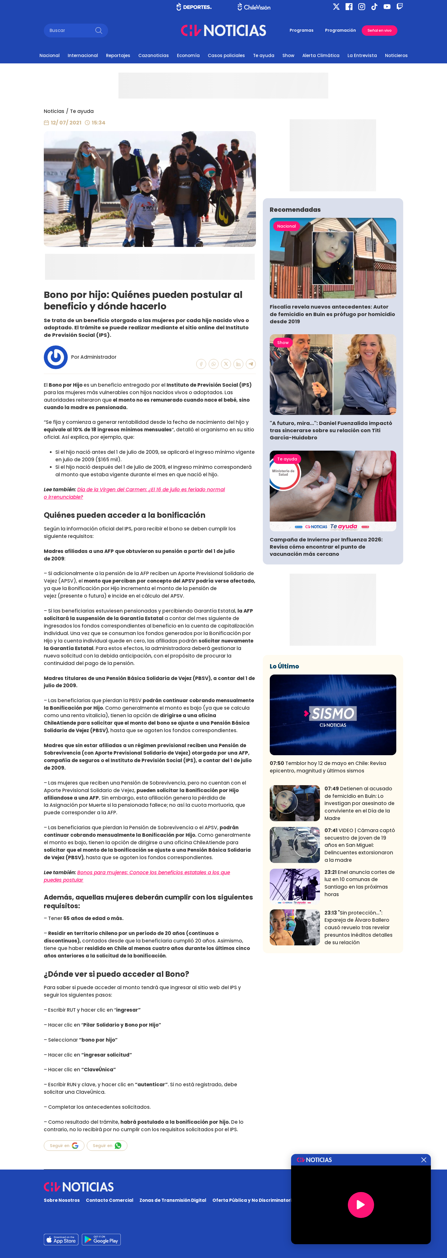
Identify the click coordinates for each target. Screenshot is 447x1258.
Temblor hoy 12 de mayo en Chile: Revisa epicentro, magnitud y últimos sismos (328, 852)
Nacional (49, 55)
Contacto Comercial (109, 1200)
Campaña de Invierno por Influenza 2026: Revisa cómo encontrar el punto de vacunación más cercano (326, 632)
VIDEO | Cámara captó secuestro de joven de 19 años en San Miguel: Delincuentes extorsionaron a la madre (360, 930)
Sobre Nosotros (62, 1200)
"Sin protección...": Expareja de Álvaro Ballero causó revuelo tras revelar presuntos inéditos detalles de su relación (359, 1012)
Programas (302, 30)
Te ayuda (263, 55)
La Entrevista (362, 55)
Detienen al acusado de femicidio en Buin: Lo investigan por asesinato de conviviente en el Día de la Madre (360, 888)
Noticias (54, 111)
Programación (340, 30)
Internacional (83, 55)
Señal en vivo (379, 30)
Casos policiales (226, 55)
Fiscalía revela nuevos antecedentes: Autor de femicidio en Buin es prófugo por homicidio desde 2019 (332, 399)
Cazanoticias (153, 55)
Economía (188, 55)
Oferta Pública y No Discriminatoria (253, 1200)
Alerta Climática (321, 55)
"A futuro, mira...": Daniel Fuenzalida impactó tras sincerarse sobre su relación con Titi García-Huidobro (331, 515)
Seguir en (64, 1145)
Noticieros (396, 55)
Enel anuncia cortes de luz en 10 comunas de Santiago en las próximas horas (360, 968)
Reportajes (118, 55)
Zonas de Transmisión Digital (172, 1200)
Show (288, 55)
